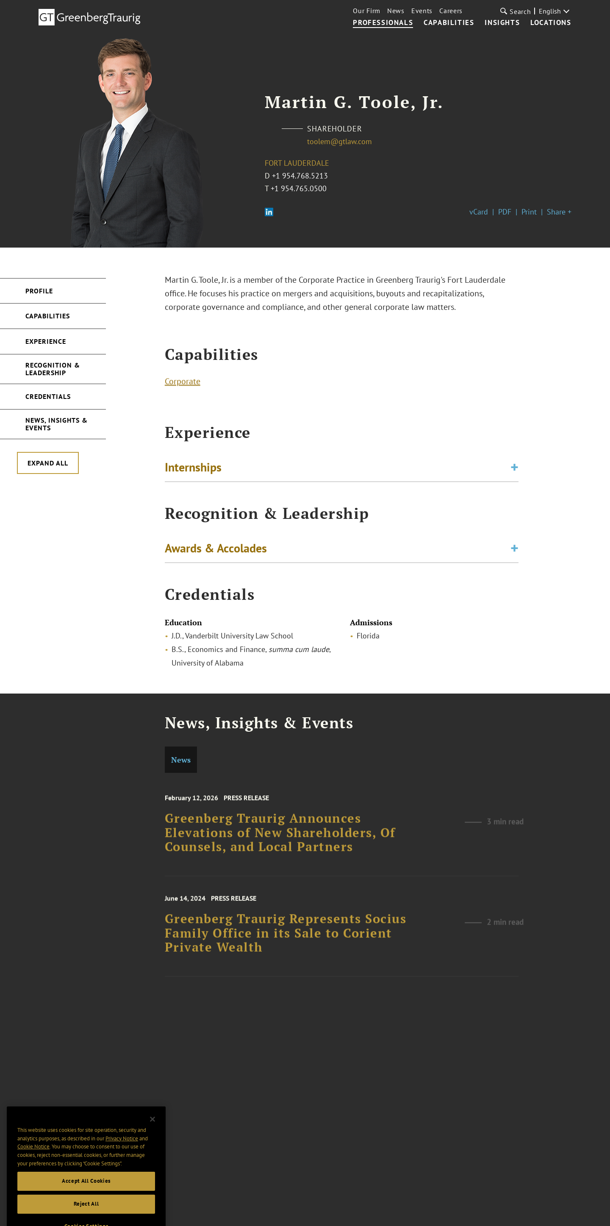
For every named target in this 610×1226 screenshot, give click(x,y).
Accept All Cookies (86, 1209)
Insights (502, 23)
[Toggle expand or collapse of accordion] (514, 471)
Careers (451, 10)
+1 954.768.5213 (300, 176)
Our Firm (366, 10)
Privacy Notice (121, 1166)
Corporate (182, 384)
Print (529, 212)
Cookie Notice (33, 1175)
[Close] (152, 1147)
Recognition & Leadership (52, 369)
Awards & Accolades (216, 552)
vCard (478, 212)
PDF (504, 212)
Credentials (48, 396)
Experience (45, 341)
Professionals (383, 23)
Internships (193, 471)
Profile (39, 291)
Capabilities (449, 23)
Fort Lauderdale (297, 163)
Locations (550, 23)
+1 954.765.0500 (299, 188)
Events (422, 10)
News (396, 10)
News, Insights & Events (56, 424)
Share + (559, 212)
